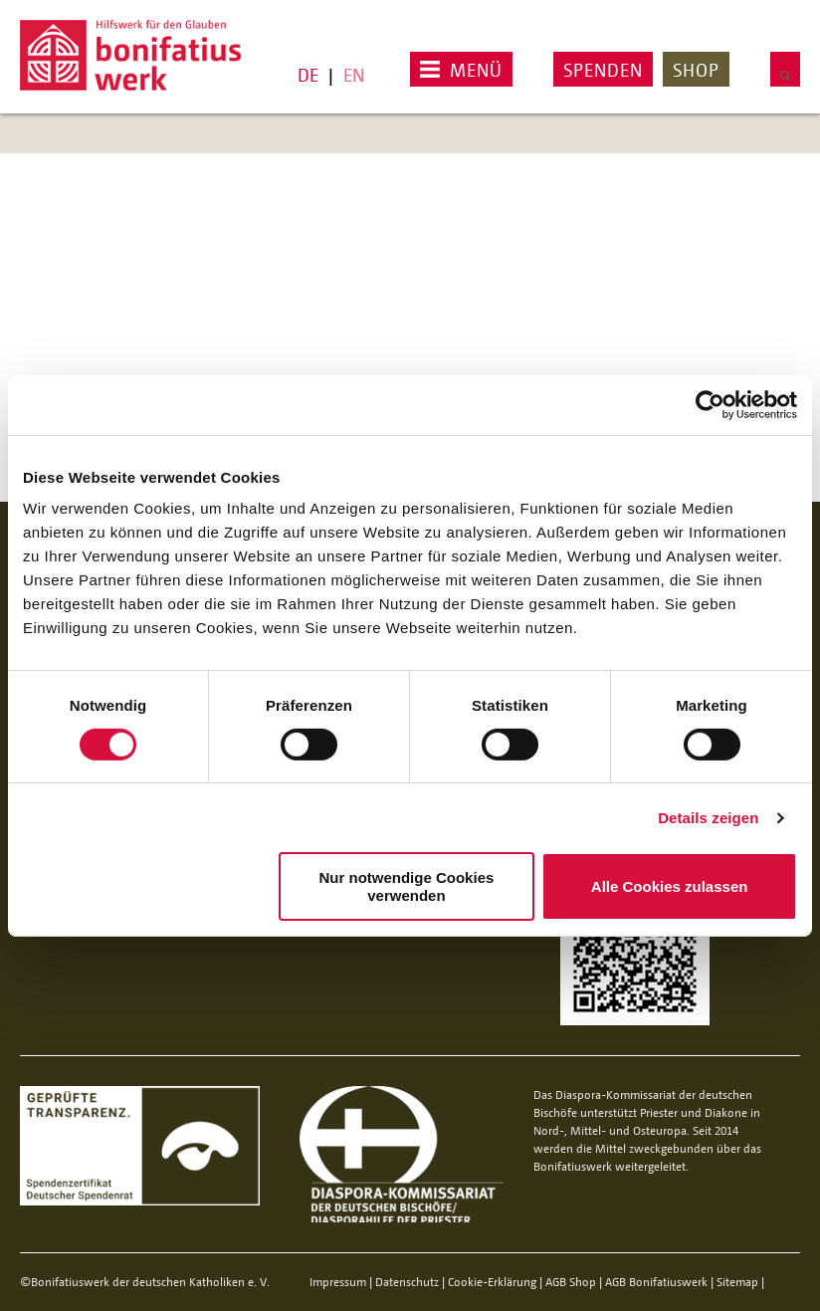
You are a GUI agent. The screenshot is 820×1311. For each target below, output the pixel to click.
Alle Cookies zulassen (669, 886)
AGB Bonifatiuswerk (656, 1281)
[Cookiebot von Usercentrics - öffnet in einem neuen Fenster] (710, 404)
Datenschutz (407, 1281)
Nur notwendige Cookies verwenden (406, 886)
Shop (696, 70)
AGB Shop (570, 1281)
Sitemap (737, 1281)
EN (353, 75)
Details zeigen (708, 817)
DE (308, 75)
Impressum (337, 1281)
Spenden (603, 70)
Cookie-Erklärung (492, 1281)
